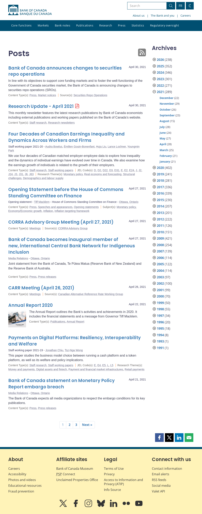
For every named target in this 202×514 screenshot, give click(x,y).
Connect (65, 474)
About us (139, 15)
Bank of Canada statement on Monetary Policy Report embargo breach (61, 383)
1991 (160, 348)
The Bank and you (162, 15)
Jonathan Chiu (54, 350)
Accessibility (17, 474)
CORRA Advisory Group (73, 228)
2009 (160, 238)
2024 (160, 72)
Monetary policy (73, 174)
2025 (160, 66)
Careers (185, 15)
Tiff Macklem (42, 201)
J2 (139, 170)
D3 (111, 170)
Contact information (167, 468)
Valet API (158, 491)
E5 (104, 365)
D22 (105, 170)
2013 (160, 213)
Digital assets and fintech (51, 369)
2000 (160, 296)
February (166, 156)
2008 (160, 245)
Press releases (47, 276)
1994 (160, 335)
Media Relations (18, 258)
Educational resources (25, 485)
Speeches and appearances (55, 207)
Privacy (109, 474)
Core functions (21, 25)
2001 (160, 290)
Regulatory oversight (164, 25)
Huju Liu (101, 146)
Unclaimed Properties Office (77, 480)
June (163, 133)
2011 (160, 225)
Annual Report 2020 (30, 305)
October (165, 109)
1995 (160, 328)
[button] (159, 437)
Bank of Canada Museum (74, 468)
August (164, 121)
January (165, 161)
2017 (160, 187)
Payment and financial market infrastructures (95, 369)
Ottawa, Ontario (128, 201)
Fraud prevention (21, 491)
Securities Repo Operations (90, 95)
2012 (160, 219)
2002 (160, 283)
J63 (31, 174)
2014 (160, 206)
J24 (10, 174)
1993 (160, 341)
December (166, 98)
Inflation (48, 211)
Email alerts (160, 474)
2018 (160, 180)
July (162, 127)
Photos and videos (22, 480)
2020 (160, 168)
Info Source (112, 490)
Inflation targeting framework (71, 211)
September (167, 115)
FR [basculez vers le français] (180, 6)
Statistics (138, 25)
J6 (26, 174)
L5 (111, 365)
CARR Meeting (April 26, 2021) (41, 288)
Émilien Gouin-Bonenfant (79, 146)
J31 (21, 174)
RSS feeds (159, 480)
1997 (160, 315)
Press (121, 25)
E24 (131, 170)
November (167, 103)
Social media (161, 485)
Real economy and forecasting (103, 174)
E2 (126, 170)
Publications (84, 25)
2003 (160, 277)
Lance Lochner (117, 146)
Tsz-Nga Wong (74, 350)
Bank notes (62, 25)
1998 (160, 309)
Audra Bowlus (53, 146)
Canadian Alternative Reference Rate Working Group (90, 294)
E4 (99, 365)
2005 (160, 264)
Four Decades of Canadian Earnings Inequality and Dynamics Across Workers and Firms (66, 137)
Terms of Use (114, 468)
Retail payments (134, 369)
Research (105, 25)
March (164, 150)
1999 (160, 303)
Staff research (38, 122)
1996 (160, 322)
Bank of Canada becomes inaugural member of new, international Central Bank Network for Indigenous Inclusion (71, 245)
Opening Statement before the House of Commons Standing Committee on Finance (65, 192)
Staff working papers (60, 170)
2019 (160, 174)
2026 (160, 59)
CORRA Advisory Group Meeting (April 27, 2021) (61, 222)
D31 (116, 170)
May (162, 138)
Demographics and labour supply (43, 178)
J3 (15, 174)
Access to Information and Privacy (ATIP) (123, 482)
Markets (43, 25)
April (163, 144)
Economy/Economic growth (25, 211)
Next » (87, 425)
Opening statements (86, 207)
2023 (160, 79)
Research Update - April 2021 (41, 106)
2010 (160, 232)
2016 (160, 193)
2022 (160, 85)
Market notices (47, 95)
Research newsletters (61, 122)
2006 (160, 258)
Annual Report (75, 321)
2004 (160, 270)
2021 (160, 92)
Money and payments (21, 369)
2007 (160, 251)
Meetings (35, 228)
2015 (160, 200)
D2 (99, 170)
